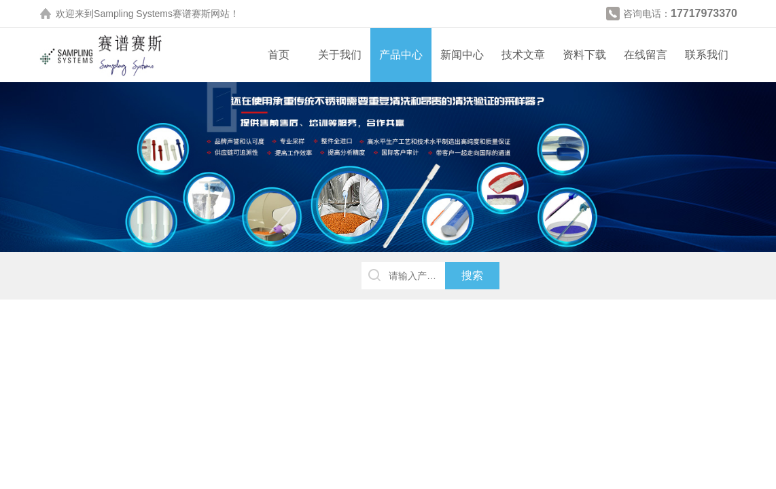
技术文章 (523, 54)
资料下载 (584, 54)
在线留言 (645, 54)
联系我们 (706, 54)
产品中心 (401, 54)
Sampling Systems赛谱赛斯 (152, 13)
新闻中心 (462, 54)
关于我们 (339, 54)
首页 (278, 54)
